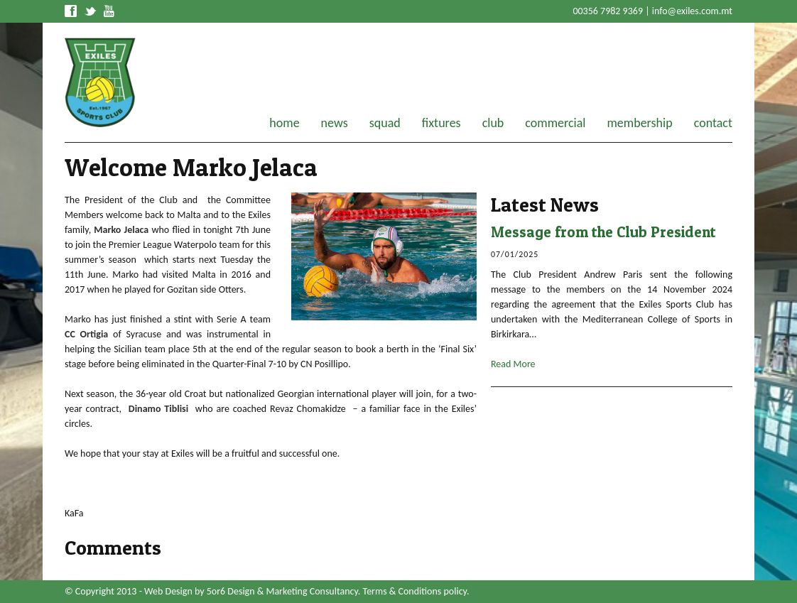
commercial (555, 123)
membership (639, 123)
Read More (513, 364)
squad (385, 123)
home (284, 123)
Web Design (168, 591)
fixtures (441, 123)
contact (713, 123)
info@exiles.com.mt (692, 11)
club (493, 123)
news (334, 123)
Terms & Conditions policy (415, 591)
